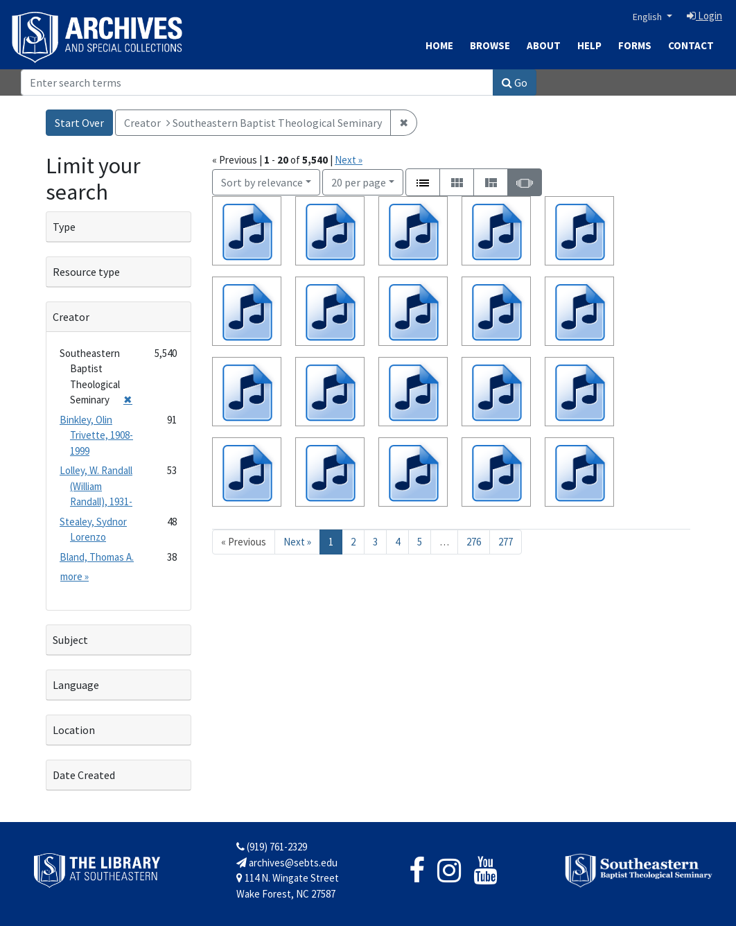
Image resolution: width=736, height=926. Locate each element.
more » (74, 576)
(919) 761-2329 (271, 846)
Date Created (84, 775)
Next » (348, 159)
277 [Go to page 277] (505, 541)
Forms (634, 45)
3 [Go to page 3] (375, 541)
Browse (490, 45)
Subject (70, 640)
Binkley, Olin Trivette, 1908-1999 (96, 435)
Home (439, 45)
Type (64, 227)
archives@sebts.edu (287, 862)
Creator (71, 317)
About (544, 45)
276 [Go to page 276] (473, 541)
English (648, 16)
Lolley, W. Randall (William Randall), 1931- (96, 486)
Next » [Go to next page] (297, 541)
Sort (262, 182)
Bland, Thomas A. (97, 557)
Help (589, 45)
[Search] (257, 82)
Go (514, 82)
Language (76, 685)
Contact (691, 45)
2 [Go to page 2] (353, 541)
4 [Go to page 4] (397, 541)
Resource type (86, 272)
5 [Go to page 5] (419, 541)
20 (358, 181)
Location (74, 730)
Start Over (79, 123)
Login (704, 15)
